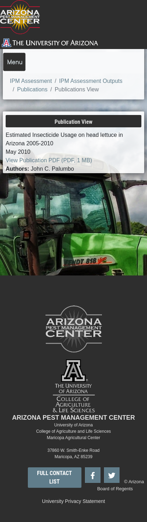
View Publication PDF (49, 160)
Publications (32, 89)
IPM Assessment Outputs (91, 81)
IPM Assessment (31, 81)
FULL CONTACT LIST (54, 477)
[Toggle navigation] (14, 62)
